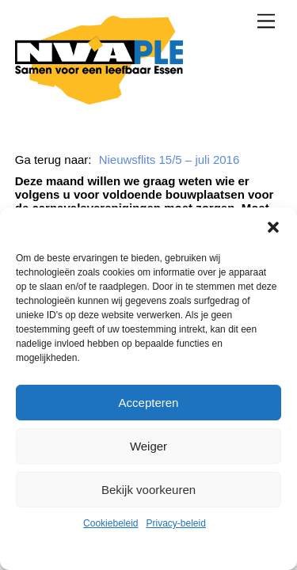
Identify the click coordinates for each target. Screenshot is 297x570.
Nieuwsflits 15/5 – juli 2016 (169, 159)
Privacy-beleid (176, 523)
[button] (273, 227)
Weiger (148, 446)
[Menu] (266, 21)
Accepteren (149, 402)
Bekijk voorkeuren (148, 489)
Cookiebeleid (110, 523)
